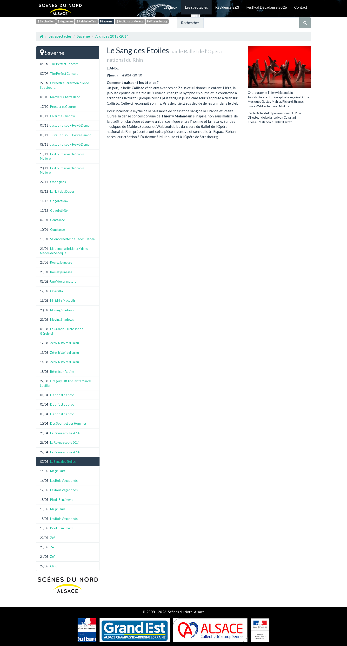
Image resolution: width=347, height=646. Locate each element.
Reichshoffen (86, 21)
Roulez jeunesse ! (62, 262)
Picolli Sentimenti (61, 500)
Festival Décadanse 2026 (266, 7)
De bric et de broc (62, 395)
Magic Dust (57, 471)
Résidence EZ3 (227, 7)
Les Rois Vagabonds (64, 481)
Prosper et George (63, 107)
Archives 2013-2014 (112, 36)
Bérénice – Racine (62, 372)
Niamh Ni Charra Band (65, 97)
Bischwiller (46, 21)
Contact (300, 7)
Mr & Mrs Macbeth (62, 300)
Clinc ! (54, 566)
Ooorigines (58, 182)
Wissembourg (157, 21)
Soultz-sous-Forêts (130, 21)
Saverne (106, 21)
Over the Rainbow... (63, 116)
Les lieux (171, 7)
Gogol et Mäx (59, 201)
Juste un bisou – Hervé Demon (70, 125)
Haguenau (65, 21)
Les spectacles (196, 7)
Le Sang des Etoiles (63, 461)
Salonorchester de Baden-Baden (72, 239)
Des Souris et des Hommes (68, 423)
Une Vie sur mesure (63, 281)
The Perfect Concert (64, 64)
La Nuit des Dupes (62, 191)
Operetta (56, 291)
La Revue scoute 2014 (64, 433)
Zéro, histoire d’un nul (65, 343)
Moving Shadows (62, 310)
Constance (57, 220)
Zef (52, 538)
